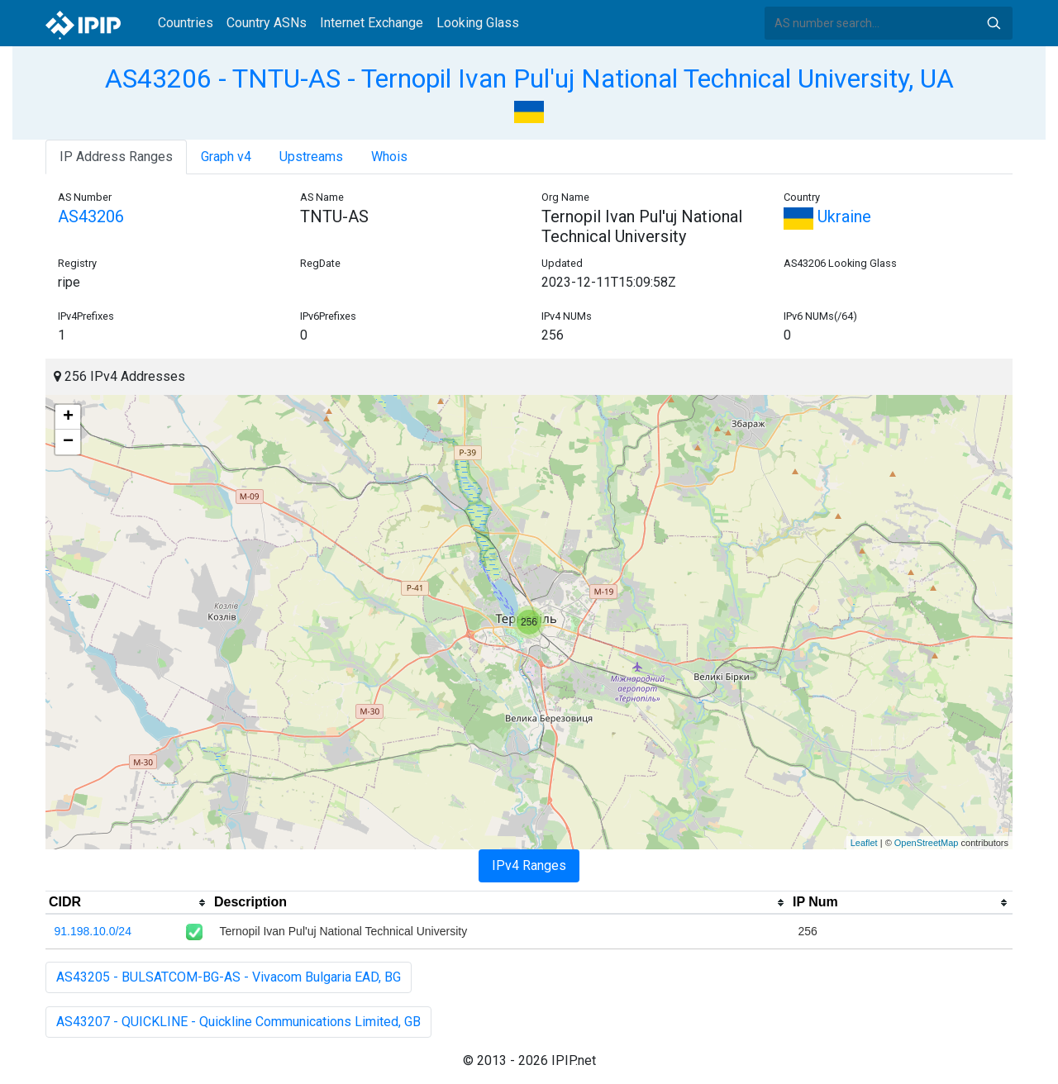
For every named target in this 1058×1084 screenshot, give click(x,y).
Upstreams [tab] (311, 156)
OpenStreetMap (926, 843)
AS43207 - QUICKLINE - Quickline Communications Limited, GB (238, 1021)
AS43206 (91, 216)
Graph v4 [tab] (226, 156)
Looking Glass (477, 23)
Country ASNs (266, 23)
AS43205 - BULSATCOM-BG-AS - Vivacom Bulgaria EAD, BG (228, 977)
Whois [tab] (389, 156)
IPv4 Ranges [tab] (529, 865)
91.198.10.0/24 (93, 931)
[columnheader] (128, 903)
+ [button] (68, 417)
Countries (185, 23)
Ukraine (827, 216)
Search (993, 23)
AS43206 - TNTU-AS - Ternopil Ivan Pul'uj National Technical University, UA (529, 78)
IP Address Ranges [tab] (116, 156)
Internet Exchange (371, 23)
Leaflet (864, 843)
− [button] (68, 442)
